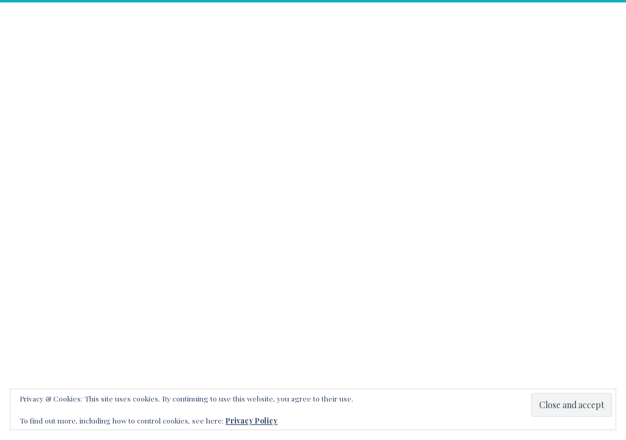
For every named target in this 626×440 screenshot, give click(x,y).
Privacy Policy (252, 420)
